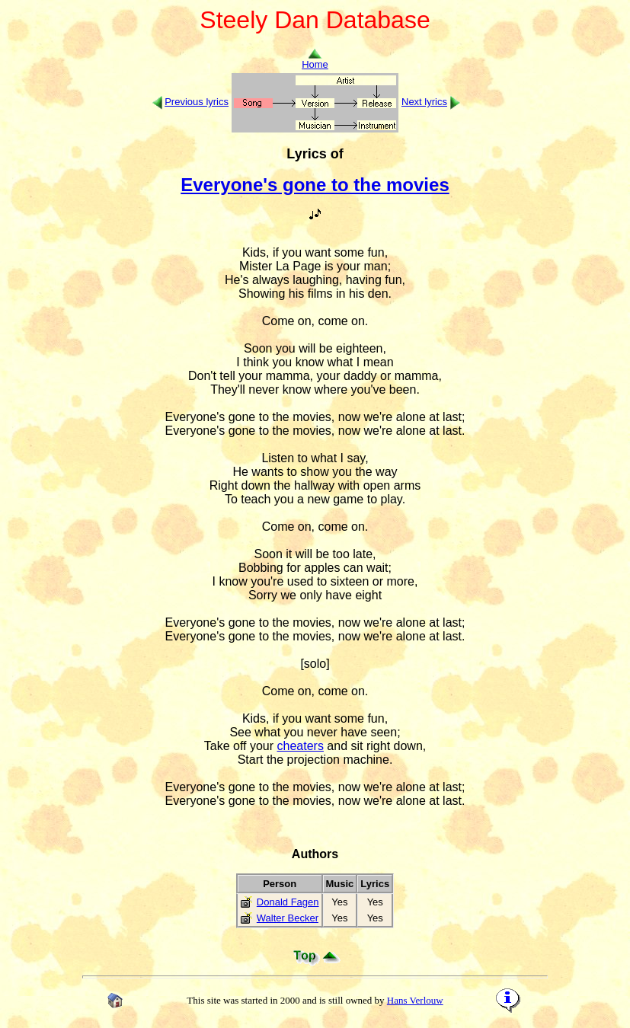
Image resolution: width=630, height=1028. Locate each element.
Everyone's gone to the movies (315, 184)
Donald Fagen (288, 902)
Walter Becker (287, 918)
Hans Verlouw (415, 1000)
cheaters (300, 745)
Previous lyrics (197, 101)
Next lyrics (424, 101)
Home (315, 59)
